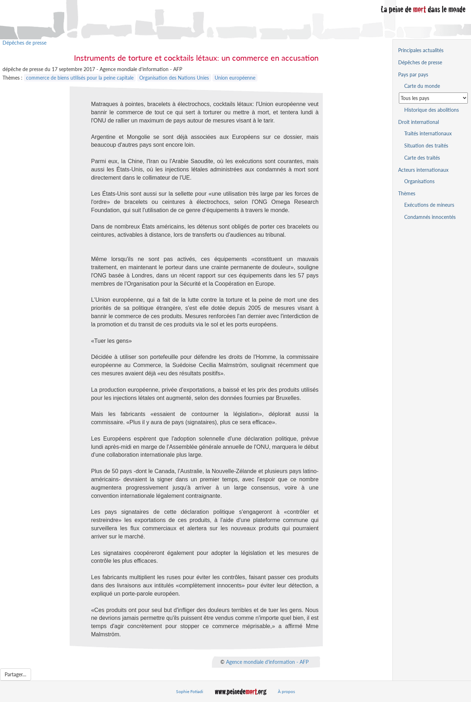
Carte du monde (422, 86)
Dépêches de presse (24, 43)
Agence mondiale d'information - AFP (267, 661)
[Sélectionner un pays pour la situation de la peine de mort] (433, 98)
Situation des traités (426, 145)
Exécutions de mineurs (429, 205)
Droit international (418, 122)
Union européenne (235, 78)
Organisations (419, 181)
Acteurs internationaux (423, 170)
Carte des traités (422, 158)
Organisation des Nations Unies (174, 78)
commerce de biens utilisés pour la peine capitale (80, 78)
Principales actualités (421, 50)
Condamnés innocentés (430, 217)
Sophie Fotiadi (189, 691)
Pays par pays (413, 74)
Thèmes (406, 193)
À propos (286, 691)
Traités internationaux (428, 133)
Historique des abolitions (431, 110)
